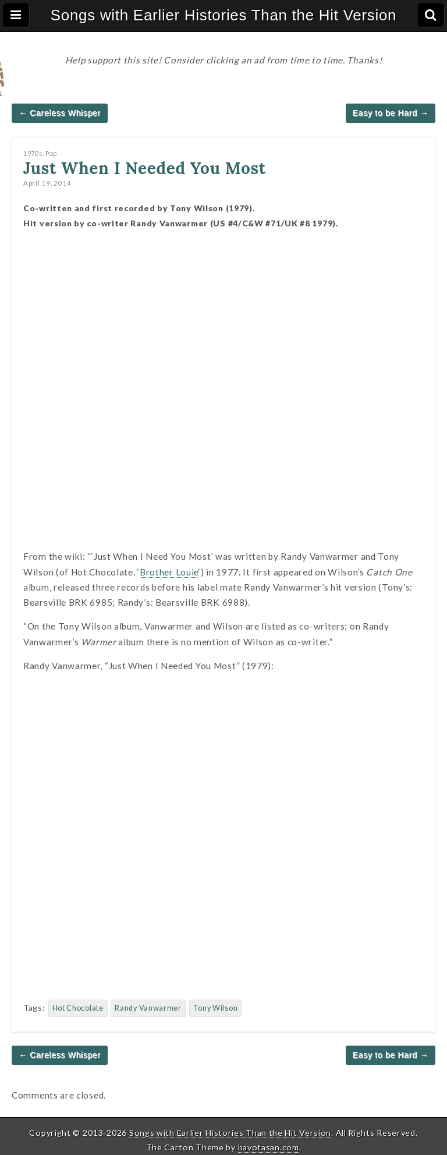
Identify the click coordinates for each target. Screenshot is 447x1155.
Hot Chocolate (78, 1008)
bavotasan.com (268, 1147)
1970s (32, 153)
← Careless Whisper (60, 113)
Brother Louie (169, 572)
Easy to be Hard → (390, 113)
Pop (51, 153)
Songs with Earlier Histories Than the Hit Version (224, 15)
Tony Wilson (215, 1008)
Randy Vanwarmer (148, 1008)
